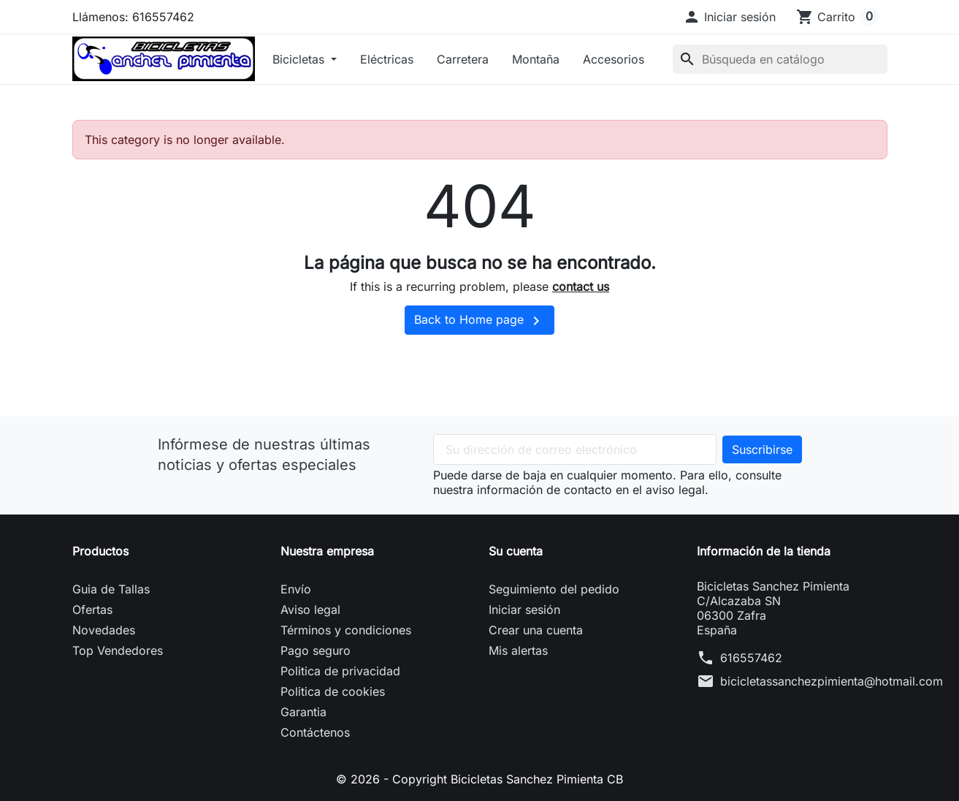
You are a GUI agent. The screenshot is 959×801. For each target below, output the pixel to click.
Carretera (463, 59)
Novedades (103, 630)
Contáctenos (315, 732)
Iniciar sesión (524, 609)
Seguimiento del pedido (554, 589)
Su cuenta (516, 551)
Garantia (303, 712)
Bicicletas (300, 59)
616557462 (751, 657)
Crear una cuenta (536, 630)
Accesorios (613, 59)
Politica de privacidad (340, 671)
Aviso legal (310, 609)
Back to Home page (479, 321)
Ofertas (92, 609)
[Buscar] (780, 59)
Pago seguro (315, 650)
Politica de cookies (332, 691)
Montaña (535, 59)
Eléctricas (386, 59)
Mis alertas (518, 650)
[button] (729, 17)
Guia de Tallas (111, 589)
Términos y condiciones (345, 630)
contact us (580, 286)
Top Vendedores (117, 650)
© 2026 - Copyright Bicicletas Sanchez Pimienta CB (479, 779)
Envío (295, 589)
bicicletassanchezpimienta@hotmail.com (831, 681)
